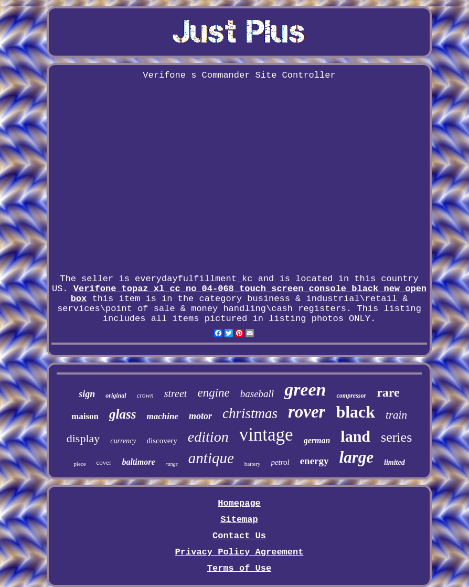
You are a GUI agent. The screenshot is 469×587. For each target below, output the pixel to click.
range (172, 464)
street (175, 393)
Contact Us (239, 536)
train (396, 415)
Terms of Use (239, 568)
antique (211, 458)
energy (314, 460)
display (83, 438)
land (355, 436)
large (356, 457)
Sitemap (239, 520)
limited (394, 462)
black (355, 411)
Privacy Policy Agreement (239, 552)
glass (122, 414)
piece (79, 464)
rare (388, 392)
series (396, 437)
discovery (162, 440)
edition (208, 437)
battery (252, 464)
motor (200, 416)
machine (162, 416)
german (317, 440)
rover (306, 411)
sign (87, 394)
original (115, 395)
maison (85, 416)
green (305, 389)
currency (123, 441)
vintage (266, 434)
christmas (250, 413)
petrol (280, 462)
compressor (351, 395)
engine (213, 392)
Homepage (239, 503)
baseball (257, 393)
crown (145, 395)
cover (104, 462)
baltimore (138, 461)
